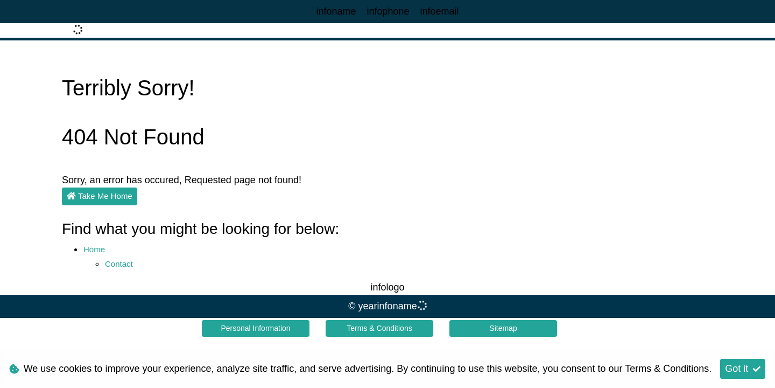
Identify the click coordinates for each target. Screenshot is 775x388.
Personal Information (255, 328)
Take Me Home (99, 195)
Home (94, 249)
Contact (119, 263)
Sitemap (503, 328)
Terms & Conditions (379, 328)
